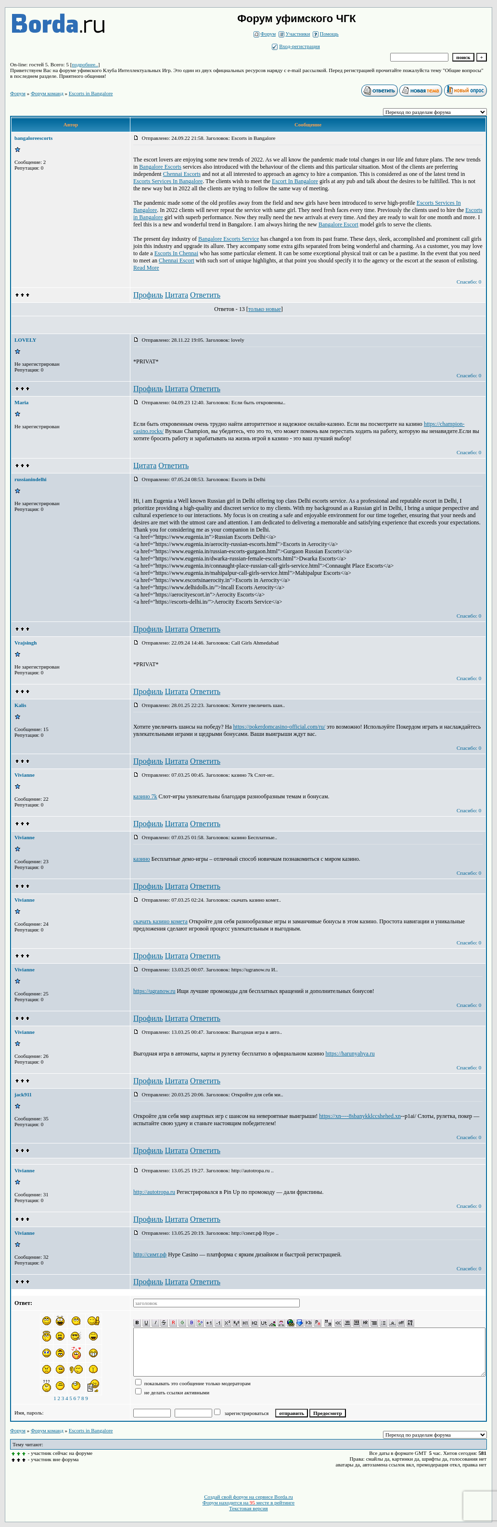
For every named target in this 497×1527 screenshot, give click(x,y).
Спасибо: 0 (469, 282)
